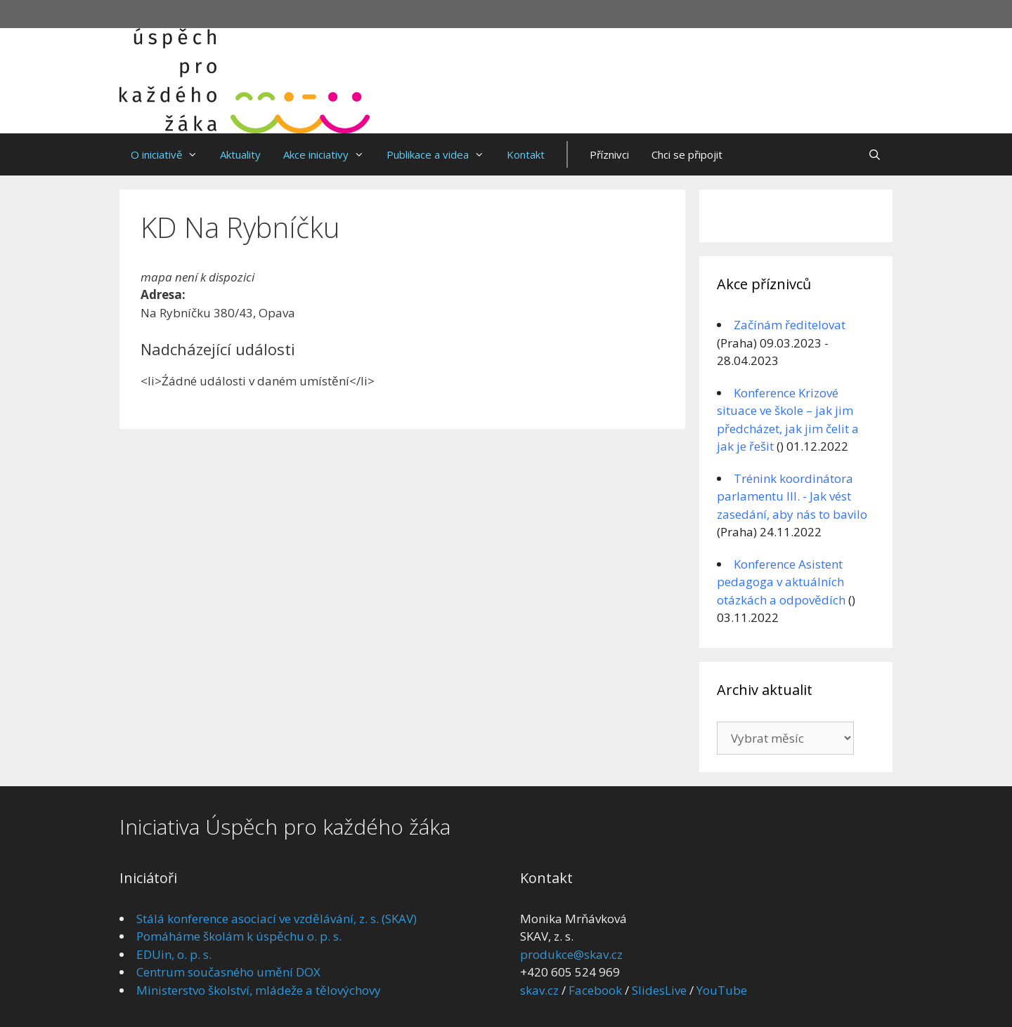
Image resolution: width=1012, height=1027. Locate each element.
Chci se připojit (686, 154)
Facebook (595, 990)
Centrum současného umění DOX (228, 972)
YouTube (721, 990)
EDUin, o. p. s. (174, 954)
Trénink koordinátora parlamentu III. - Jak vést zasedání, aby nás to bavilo (792, 496)
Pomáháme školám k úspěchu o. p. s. (239, 936)
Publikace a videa (441, 154)
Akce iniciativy (329, 154)
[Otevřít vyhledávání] (875, 154)
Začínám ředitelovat (789, 325)
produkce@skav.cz (571, 954)
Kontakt (526, 154)
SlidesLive (659, 990)
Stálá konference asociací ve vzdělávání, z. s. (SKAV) (276, 918)
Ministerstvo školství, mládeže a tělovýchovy (258, 990)
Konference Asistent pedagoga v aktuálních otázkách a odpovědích (781, 582)
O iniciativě (170, 154)
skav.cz (539, 990)
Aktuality (240, 154)
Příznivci (609, 154)
